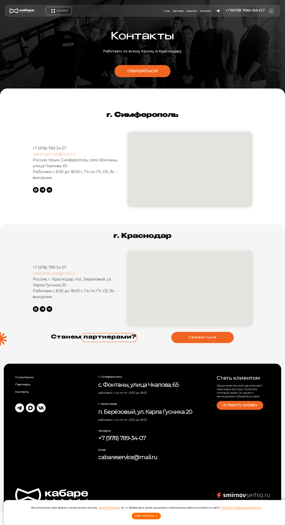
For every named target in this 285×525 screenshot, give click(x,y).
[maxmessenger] (36, 190)
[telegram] (42, 190)
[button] (271, 11)
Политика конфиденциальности (241, 507)
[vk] (49, 190)
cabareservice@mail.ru (54, 154)
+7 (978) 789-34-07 (122, 438)
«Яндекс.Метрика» (109, 507)
